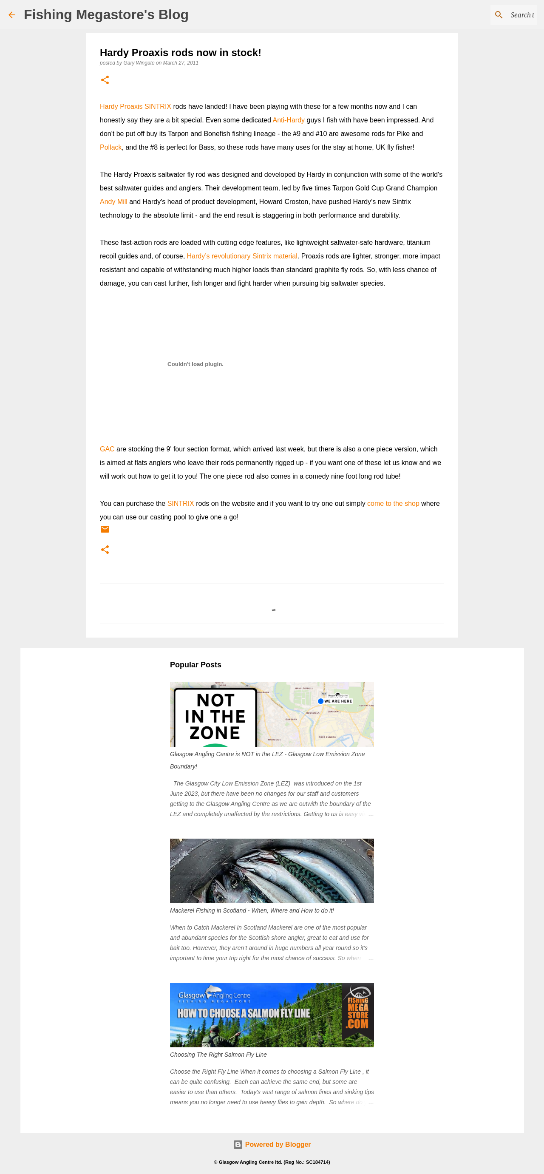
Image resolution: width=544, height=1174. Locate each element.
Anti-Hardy (288, 120)
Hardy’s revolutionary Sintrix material (242, 256)
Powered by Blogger (272, 1144)
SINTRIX (180, 503)
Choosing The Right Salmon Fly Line (218, 1054)
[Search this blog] (492, 15)
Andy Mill (114, 201)
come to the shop (393, 503)
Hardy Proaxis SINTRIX (135, 106)
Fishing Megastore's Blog (106, 14)
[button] (105, 80)
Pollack (111, 147)
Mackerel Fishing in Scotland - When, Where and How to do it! (252, 910)
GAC (107, 449)
